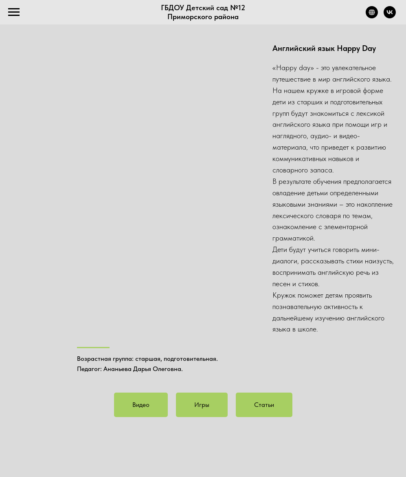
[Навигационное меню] (14, 12)
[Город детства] (390, 16)
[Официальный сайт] (372, 16)
